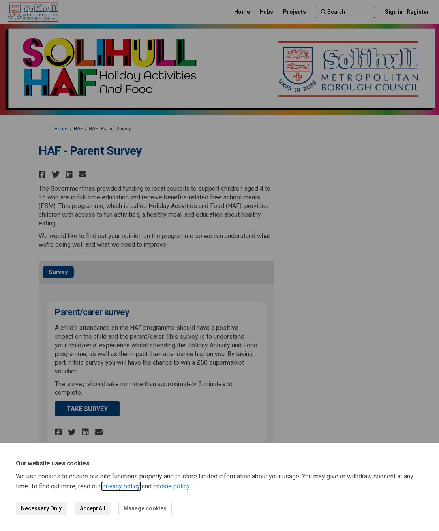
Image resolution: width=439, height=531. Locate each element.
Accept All (92, 508)
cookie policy (171, 486)
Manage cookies (145, 508)
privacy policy (121, 486)
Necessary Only (41, 508)
